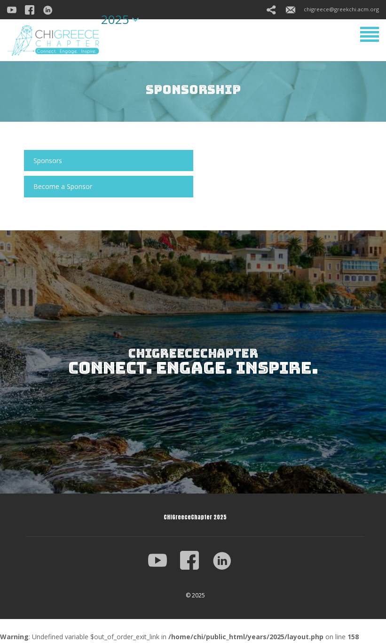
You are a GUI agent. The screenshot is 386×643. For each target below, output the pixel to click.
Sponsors (47, 160)
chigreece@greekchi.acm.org (332, 9)
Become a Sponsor (62, 186)
